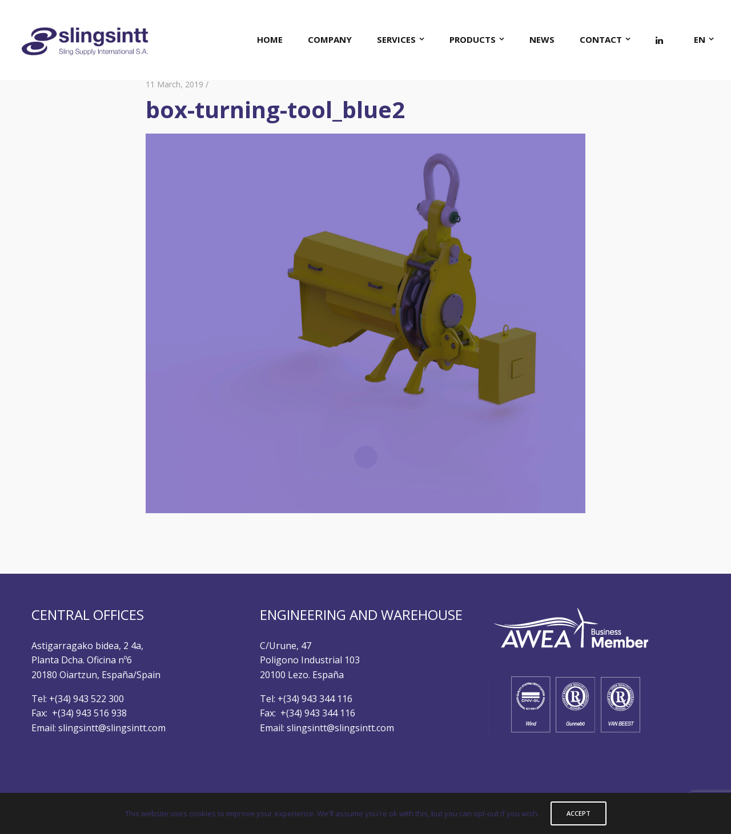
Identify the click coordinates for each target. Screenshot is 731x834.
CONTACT (601, 39)
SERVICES (396, 39)
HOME (270, 39)
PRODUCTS (472, 39)
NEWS (542, 39)
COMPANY (330, 39)
